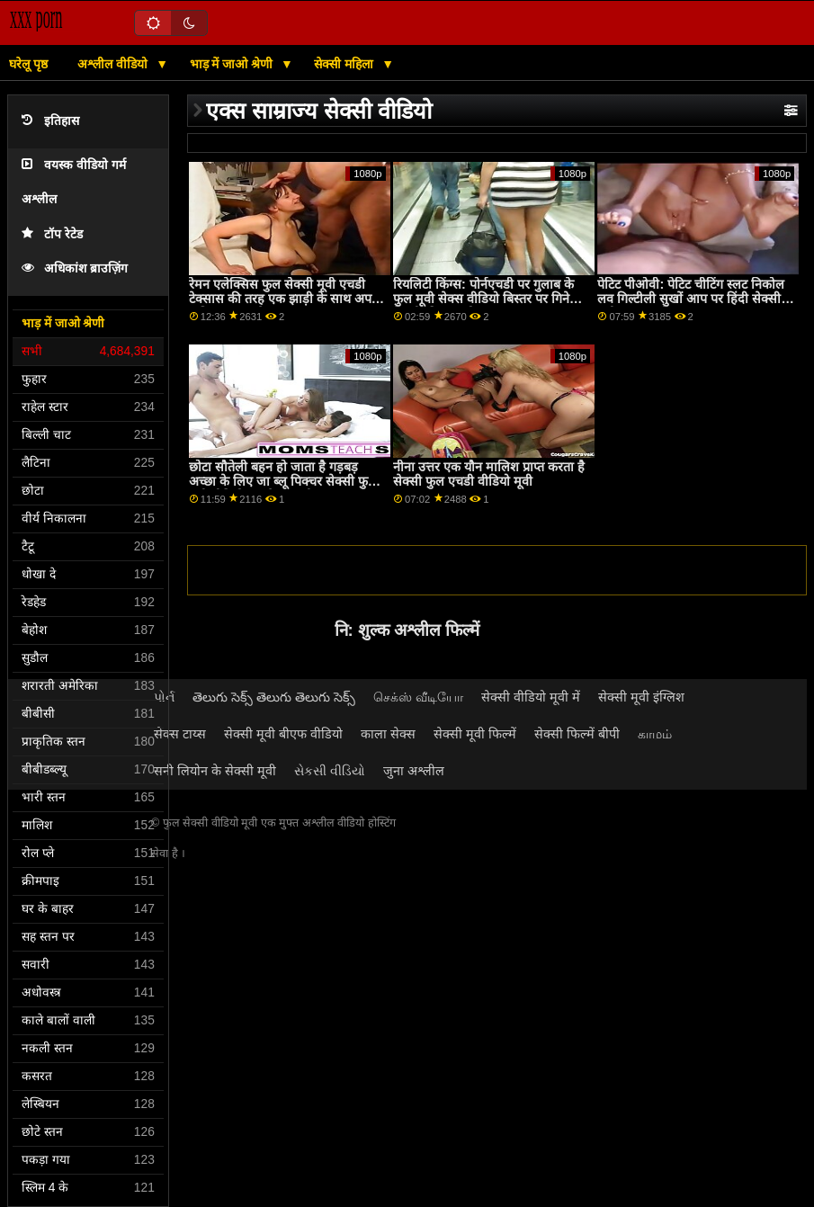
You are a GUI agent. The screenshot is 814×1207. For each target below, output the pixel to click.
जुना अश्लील (413, 771)
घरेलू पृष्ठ (28, 64)
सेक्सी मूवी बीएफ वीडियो (283, 734)
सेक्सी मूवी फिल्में (475, 734)
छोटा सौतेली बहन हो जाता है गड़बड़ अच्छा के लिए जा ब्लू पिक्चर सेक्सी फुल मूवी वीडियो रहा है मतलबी (283, 482)
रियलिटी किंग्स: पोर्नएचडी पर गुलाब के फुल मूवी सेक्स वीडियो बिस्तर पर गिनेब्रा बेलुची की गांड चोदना (486, 299)
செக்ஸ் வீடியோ (418, 697)
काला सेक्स (388, 734)
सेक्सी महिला (345, 64)
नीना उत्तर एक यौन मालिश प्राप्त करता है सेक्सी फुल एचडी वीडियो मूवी (489, 474)
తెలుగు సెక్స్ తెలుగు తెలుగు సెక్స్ (273, 697)
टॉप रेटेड (52, 234)
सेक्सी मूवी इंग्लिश (641, 697)
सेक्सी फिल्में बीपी (577, 734)
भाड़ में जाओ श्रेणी (233, 64)
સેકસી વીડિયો (329, 771)
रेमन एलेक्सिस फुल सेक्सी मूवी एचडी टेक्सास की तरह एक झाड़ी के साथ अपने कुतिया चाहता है (284, 299)
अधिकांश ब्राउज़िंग (75, 268)
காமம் (655, 734)
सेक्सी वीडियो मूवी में (530, 697)
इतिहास (50, 121)
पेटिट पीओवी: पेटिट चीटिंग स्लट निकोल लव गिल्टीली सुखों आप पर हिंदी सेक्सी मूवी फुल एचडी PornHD (690, 299)
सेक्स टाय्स (180, 734)
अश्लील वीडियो (114, 64)
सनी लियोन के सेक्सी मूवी (215, 771)
